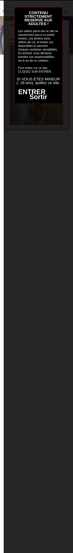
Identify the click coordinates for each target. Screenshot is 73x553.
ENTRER (31, 92)
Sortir (38, 97)
